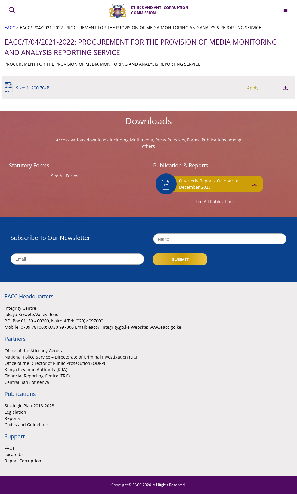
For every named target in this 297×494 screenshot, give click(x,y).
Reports (12, 418)
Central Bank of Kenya (27, 382)
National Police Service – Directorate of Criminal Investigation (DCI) (71, 357)
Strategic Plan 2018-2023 (29, 406)
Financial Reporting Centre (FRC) (37, 376)
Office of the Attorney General (35, 350)
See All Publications (215, 201)
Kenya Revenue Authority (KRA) (36, 369)
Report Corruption (23, 461)
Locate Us (14, 454)
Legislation (15, 412)
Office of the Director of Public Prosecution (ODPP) (55, 363)
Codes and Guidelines (27, 424)
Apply (252, 88)
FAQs (10, 448)
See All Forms (64, 176)
